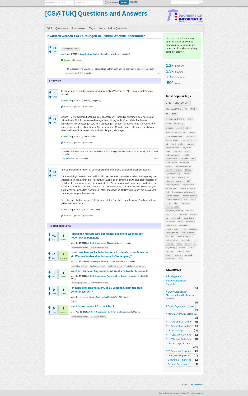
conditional (169, 244)
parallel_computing (174, 123)
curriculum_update (172, 207)
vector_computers (188, 233)
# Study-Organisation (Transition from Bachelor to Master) (180, 295)
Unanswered (78, 28)
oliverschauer (125, 312)
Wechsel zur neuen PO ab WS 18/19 (92, 306)
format (168, 203)
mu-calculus (191, 136)
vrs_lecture (187, 148)
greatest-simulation (172, 148)
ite (195, 244)
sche (175, 214)
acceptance (186, 203)
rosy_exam (178, 151)
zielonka (192, 132)
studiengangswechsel (183, 166)
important (188, 255)
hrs (167, 218)
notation (169, 255)
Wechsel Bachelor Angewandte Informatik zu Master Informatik (109, 271)
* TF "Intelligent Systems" (179, 351)
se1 (195, 140)
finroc (168, 214)
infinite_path (176, 218)
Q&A (50, 28)
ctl (167, 114)
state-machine (171, 225)
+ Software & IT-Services (178, 360)
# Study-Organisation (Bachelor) (176, 282)
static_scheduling (172, 240)
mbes (188, 128)
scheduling (169, 251)
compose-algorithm (190, 196)
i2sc (192, 199)
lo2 (167, 144)
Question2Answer (174, 393)
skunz (118, 243)
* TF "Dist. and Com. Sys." (179, 334)
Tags (92, 28)
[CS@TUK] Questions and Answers (96, 13)
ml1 (184, 229)
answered (65, 100)
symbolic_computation (174, 170)
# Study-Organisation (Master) (181, 306)
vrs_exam (181, 102)
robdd (176, 203)
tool (193, 159)
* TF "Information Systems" (179, 326)
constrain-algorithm (172, 196)
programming (170, 248)
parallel (179, 251)
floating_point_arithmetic (174, 177)
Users (101, 28)
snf (188, 177)
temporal (190, 144)
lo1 (195, 240)
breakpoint (179, 181)
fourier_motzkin (171, 162)
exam (193, 108)
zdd (188, 181)
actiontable (169, 236)
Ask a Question (117, 28)
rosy (190, 119)
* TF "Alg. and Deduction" (179, 339)
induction (169, 181)
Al (120, 297)
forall (187, 251)
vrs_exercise (173, 108)
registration (193, 229)
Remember (113, 2)
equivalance (184, 162)
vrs (168, 102)
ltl (186, 108)
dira (174, 114)
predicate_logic (171, 188)
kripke (168, 151)
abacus (191, 248)
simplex (180, 144)
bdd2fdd (186, 155)
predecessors (170, 259)
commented (70, 73)
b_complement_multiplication (182, 192)
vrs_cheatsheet (188, 185)
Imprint (185, 384)
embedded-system (172, 229)
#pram (179, 244)
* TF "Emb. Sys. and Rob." (179, 343)
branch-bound (189, 218)
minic (185, 199)
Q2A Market (198, 393)
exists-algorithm (171, 159)
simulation (184, 159)
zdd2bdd (193, 214)
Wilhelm (121, 262)
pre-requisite (170, 222)
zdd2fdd (188, 151)
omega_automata (175, 119)
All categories (173, 276)
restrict (187, 244)
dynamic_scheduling (187, 188)
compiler (182, 248)
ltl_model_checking (174, 128)
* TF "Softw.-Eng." (175, 330)
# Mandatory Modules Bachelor (181, 314)
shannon (178, 255)
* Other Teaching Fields (177, 355)
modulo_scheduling (184, 236)
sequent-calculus (172, 140)
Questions (61, 28)
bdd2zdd (169, 166)
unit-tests (189, 211)
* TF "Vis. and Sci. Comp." (179, 321)
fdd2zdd (188, 170)
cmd (167, 192)
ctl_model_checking (173, 174)
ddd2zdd (183, 214)
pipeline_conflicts (172, 233)
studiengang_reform (173, 155)
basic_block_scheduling (174, 211)
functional (189, 222)
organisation (186, 240)
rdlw (142, 276)
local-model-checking (174, 136)
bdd (173, 144)
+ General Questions (176, 364)
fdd (180, 259)
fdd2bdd (186, 174)
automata (186, 140)
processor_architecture (175, 132)
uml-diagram (183, 225)
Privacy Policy (196, 384)
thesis (180, 222)
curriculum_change (172, 185)
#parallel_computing (173, 199)
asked (63, 54)
